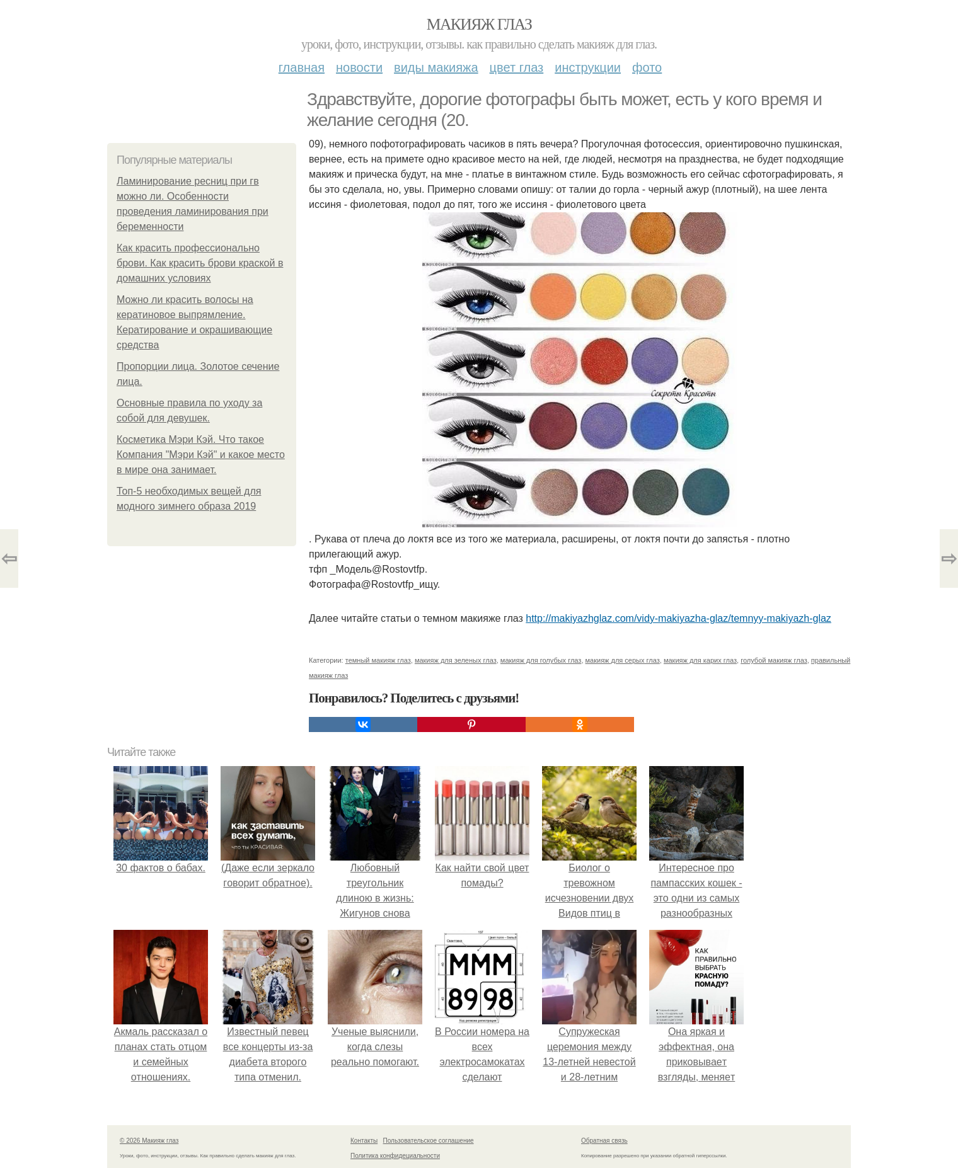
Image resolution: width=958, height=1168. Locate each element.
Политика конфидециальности (395, 1155)
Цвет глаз (517, 67)
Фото (647, 67)
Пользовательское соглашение (428, 1140)
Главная (302, 67)
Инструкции (588, 67)
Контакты (364, 1140)
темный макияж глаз (378, 660)
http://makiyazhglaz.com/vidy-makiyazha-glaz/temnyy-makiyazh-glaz (678, 618)
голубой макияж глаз (774, 660)
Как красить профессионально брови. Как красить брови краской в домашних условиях (200, 263)
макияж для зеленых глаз (456, 660)
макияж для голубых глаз (541, 660)
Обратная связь (604, 1140)
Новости (359, 67)
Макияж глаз (479, 24)
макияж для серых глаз (623, 660)
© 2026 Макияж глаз (149, 1140)
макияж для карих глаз (700, 660)
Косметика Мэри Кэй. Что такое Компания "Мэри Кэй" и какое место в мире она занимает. (201, 454)
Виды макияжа (436, 67)
